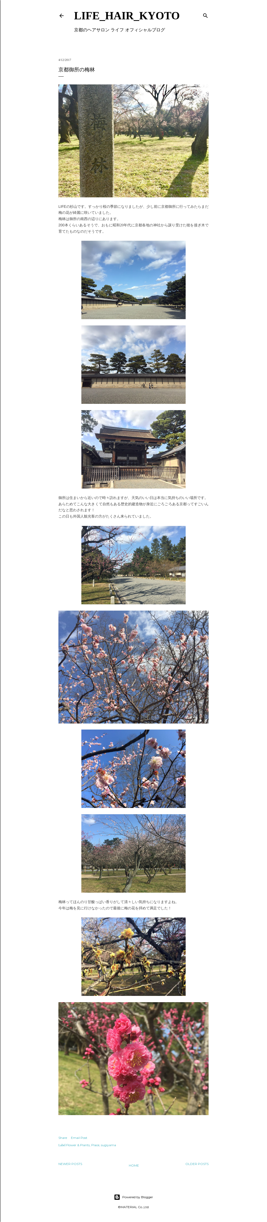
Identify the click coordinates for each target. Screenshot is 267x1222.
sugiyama (108, 1145)
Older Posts (197, 1164)
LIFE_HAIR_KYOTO (127, 16)
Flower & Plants (78, 1145)
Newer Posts (70, 1164)
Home (134, 1165)
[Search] (205, 14)
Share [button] (62, 1138)
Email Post (79, 1138)
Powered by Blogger (133, 1197)
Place (95, 1145)
